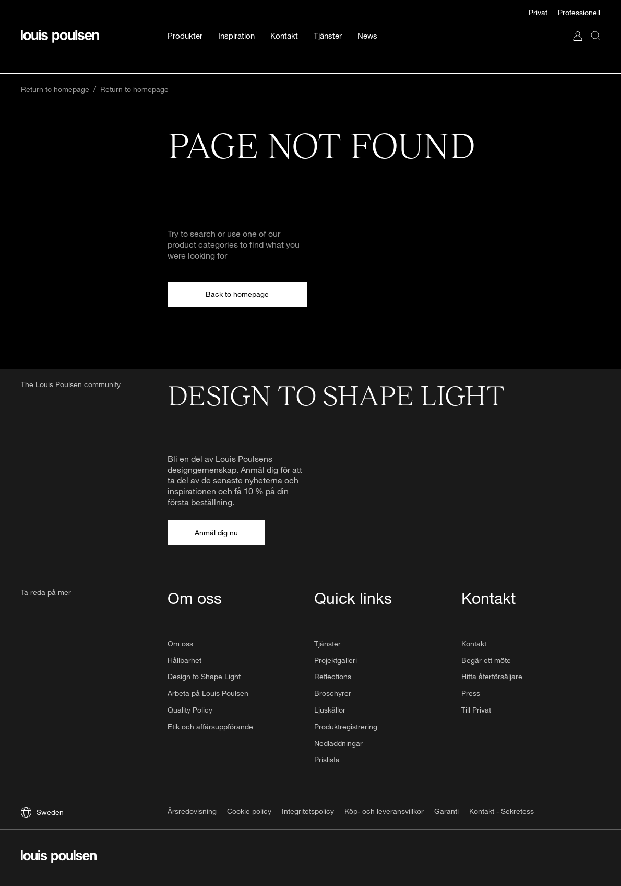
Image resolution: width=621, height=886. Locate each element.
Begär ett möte (486, 660)
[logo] (59, 858)
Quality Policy (190, 709)
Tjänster (327, 643)
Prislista (327, 759)
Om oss (180, 643)
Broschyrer (332, 693)
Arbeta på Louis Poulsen (208, 693)
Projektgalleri (335, 660)
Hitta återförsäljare (491, 676)
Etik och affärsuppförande (210, 726)
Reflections (332, 676)
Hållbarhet (184, 660)
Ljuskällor (329, 709)
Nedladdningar (338, 743)
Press (470, 693)
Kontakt (473, 643)
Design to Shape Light (204, 676)
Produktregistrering (345, 726)
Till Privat (476, 709)
